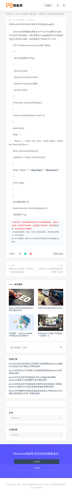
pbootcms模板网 (21, 14)
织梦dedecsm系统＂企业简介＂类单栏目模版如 (21, 270)
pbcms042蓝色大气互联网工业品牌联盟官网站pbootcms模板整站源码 (35, 371)
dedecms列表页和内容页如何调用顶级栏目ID (21, 309)
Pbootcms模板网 (28, 484)
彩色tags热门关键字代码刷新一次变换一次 (50, 334)
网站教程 (33, 14)
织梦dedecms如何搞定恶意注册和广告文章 (51, 270)
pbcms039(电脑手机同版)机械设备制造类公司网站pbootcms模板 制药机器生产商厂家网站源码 (36, 392)
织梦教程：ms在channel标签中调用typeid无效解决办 (20, 334)
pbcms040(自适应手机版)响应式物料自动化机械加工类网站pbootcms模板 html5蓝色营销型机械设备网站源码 (35, 385)
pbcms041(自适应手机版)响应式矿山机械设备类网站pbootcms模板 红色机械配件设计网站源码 (32, 378)
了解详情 (36, 468)
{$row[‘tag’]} (36, 170)
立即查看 (36, 461)
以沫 (12, 20)
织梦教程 (42, 14)
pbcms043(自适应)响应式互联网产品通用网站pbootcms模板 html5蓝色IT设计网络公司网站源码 (36, 364)
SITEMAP (38, 488)
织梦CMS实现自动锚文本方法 (50, 308)
